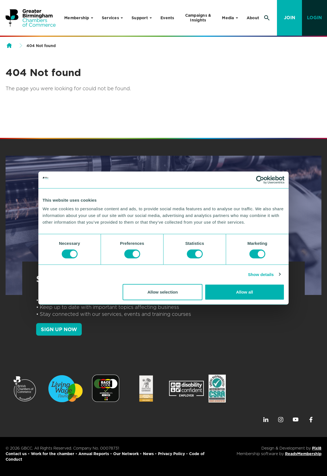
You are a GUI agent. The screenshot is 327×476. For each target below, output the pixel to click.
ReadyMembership (303, 453)
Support (140, 18)
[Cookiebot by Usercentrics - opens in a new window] (260, 179)
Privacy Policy (171, 453)
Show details (261, 274)
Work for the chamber (52, 453)
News (148, 453)
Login (314, 17)
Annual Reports (93, 453)
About (253, 18)
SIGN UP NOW (59, 329)
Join (289, 17)
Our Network (126, 453)
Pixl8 (316, 448)
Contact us (16, 453)
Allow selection (162, 292)
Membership (76, 18)
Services (110, 18)
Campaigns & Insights (198, 17)
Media (228, 18)
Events (167, 18)
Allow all (244, 292)
